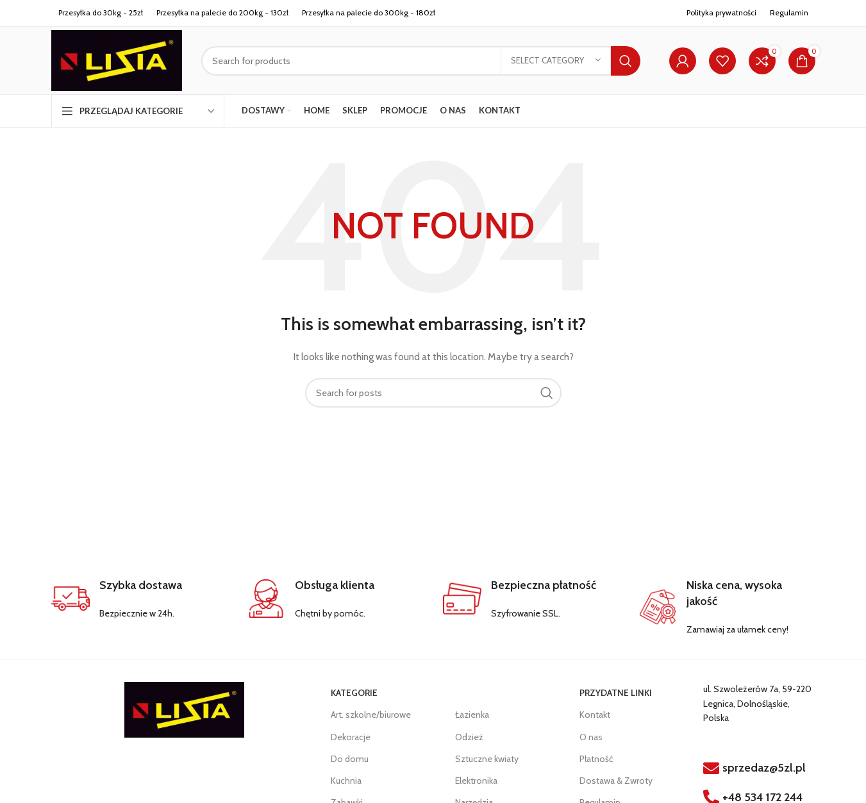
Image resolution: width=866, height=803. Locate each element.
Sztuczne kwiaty (487, 759)
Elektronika (476, 780)
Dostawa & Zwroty (616, 780)
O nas (591, 737)
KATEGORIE (354, 693)
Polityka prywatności (721, 12)
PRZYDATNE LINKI (615, 693)
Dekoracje (351, 737)
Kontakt (594, 714)
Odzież (469, 737)
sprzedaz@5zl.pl (764, 768)
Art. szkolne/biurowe (371, 714)
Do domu (350, 759)
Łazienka (472, 714)
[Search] (420, 61)
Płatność (596, 759)
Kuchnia (346, 780)
